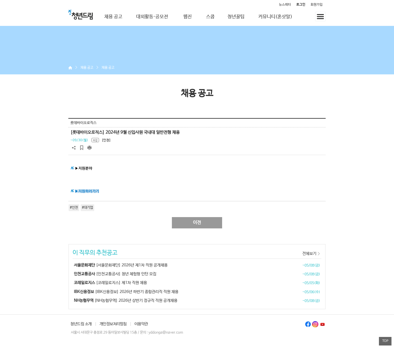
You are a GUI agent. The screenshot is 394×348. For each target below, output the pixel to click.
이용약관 (141, 324)
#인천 (74, 208)
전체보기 (309, 253)
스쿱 (210, 17)
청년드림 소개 (81, 324)
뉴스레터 (285, 5)
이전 (197, 222)
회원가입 (317, 5)
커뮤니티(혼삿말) (275, 17)
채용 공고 (113, 17)
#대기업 (87, 208)
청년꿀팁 (235, 17)
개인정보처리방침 (113, 324)
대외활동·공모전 (152, 17)
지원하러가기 (88, 191)
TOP (385, 341)
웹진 (187, 17)
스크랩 (81, 147)
